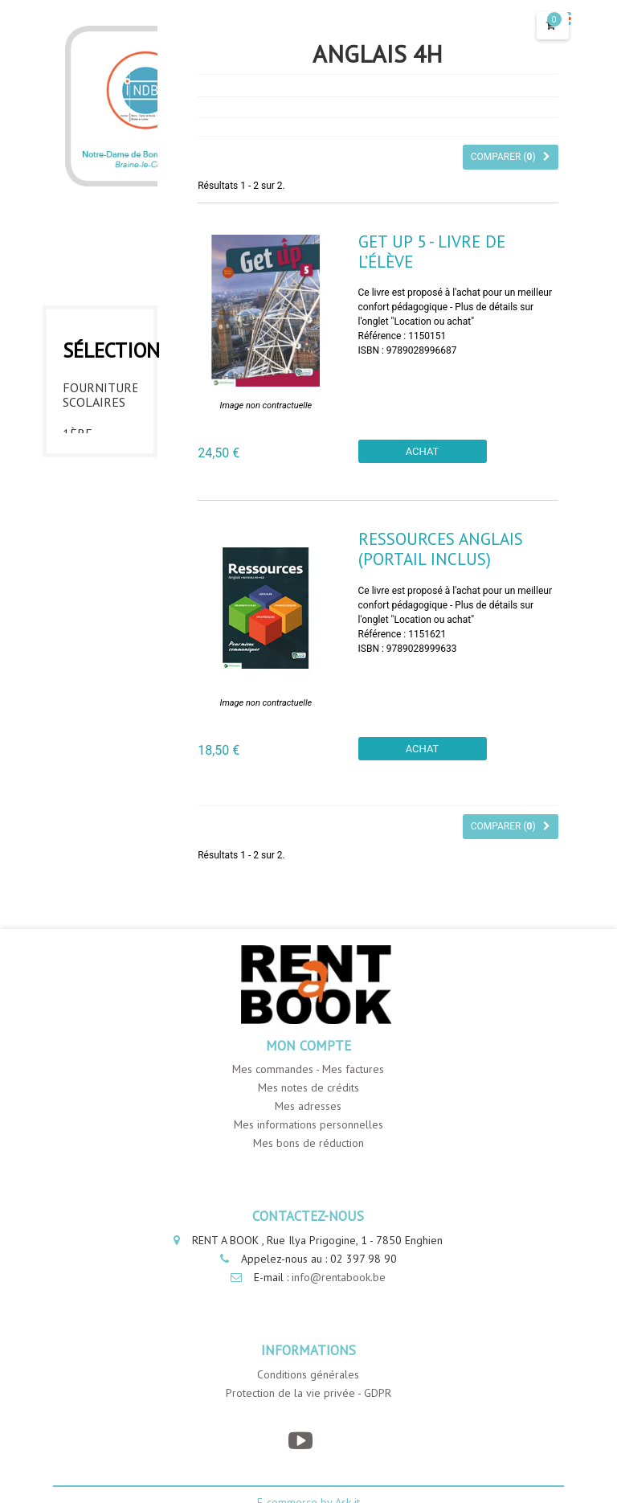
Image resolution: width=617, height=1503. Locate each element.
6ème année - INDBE (85, 745)
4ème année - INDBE (85, 624)
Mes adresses (308, 1106)
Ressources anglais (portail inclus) (440, 549)
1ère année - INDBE (85, 443)
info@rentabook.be (339, 1277)
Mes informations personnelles (308, 1124)
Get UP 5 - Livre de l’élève (431, 251)
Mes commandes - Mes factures (308, 1069)
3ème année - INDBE (85, 564)
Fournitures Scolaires (100, 390)
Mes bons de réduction (308, 1143)
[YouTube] (300, 1440)
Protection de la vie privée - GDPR (308, 1393)
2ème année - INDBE (85, 503)
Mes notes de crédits (308, 1087)
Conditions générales (308, 1374)
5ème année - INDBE (85, 684)
